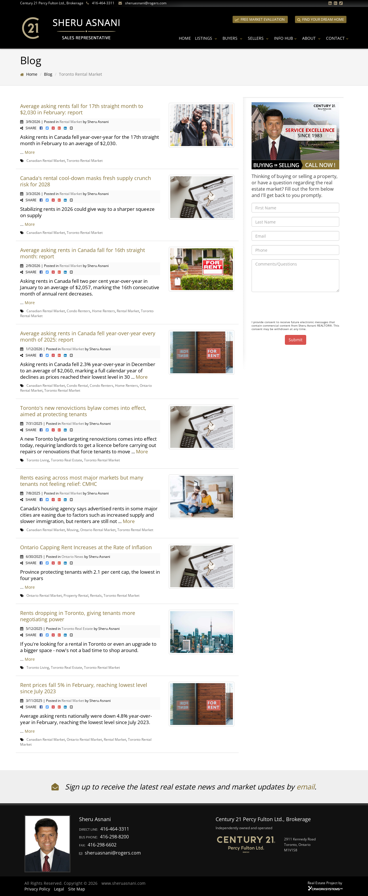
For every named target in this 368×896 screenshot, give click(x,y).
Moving (72, 529)
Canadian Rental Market (45, 160)
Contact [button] (338, 38)
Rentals (96, 595)
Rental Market (71, 121)
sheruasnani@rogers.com (145, 3)
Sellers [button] (259, 38)
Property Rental (76, 595)
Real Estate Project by (325, 882)
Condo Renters (78, 310)
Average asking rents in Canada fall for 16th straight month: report (82, 253)
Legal (59, 889)
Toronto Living (37, 460)
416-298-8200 (114, 837)
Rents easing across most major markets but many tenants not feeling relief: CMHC (81, 480)
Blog (48, 74)
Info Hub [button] (286, 38)
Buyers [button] (233, 38)
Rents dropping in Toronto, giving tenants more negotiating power (77, 616)
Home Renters (103, 310)
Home (185, 38)
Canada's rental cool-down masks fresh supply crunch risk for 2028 (85, 181)
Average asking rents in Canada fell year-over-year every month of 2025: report (87, 336)
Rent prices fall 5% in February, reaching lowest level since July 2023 (83, 688)
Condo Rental (77, 385)
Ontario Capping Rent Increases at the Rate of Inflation (86, 547)
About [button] (312, 38)
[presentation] (295, 307)
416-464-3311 (103, 3)
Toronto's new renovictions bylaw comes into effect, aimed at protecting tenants (83, 411)
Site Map (76, 889)
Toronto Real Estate (66, 460)
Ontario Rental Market (98, 529)
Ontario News (72, 556)
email (305, 786)
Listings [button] (206, 38)
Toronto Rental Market (85, 160)
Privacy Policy (37, 889)
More (30, 152)
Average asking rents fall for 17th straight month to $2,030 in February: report (81, 109)
